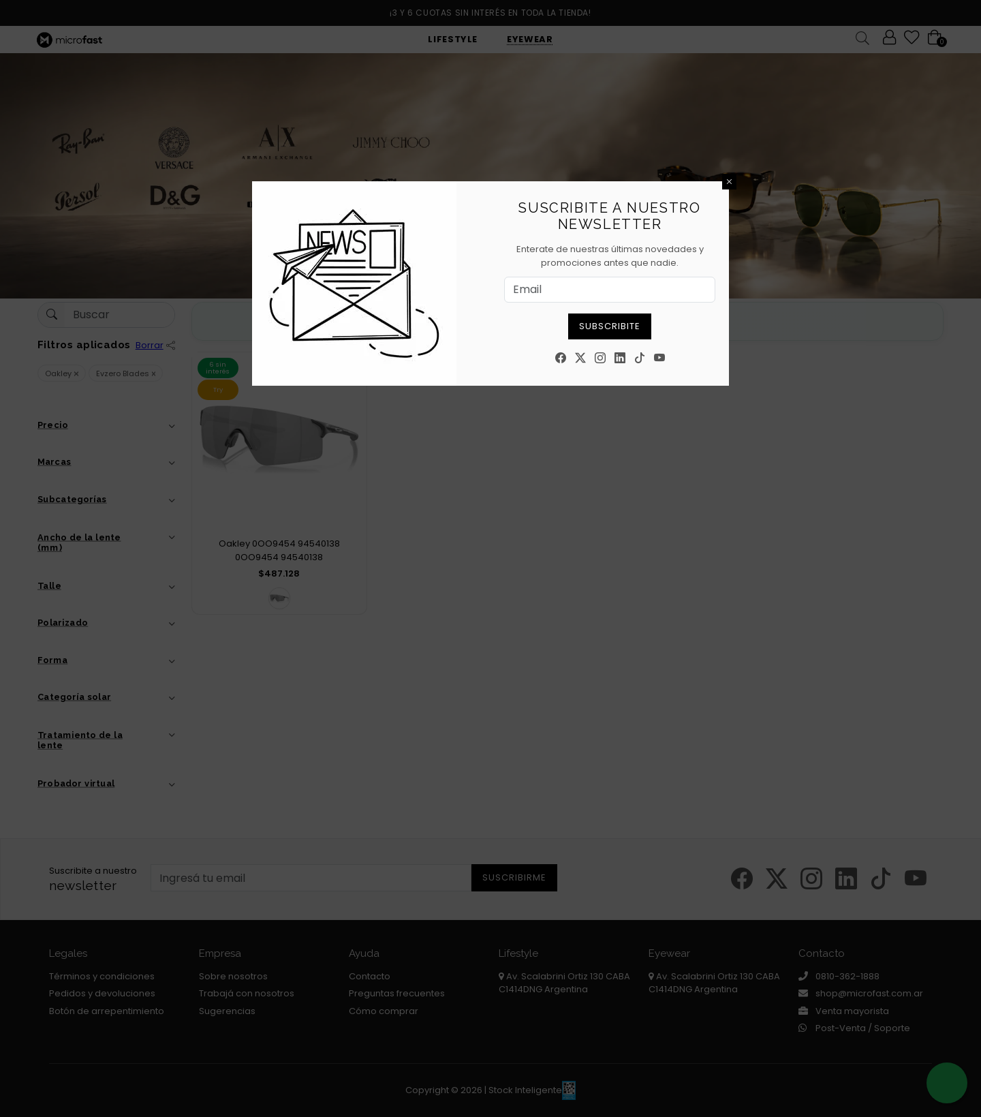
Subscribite (609, 326)
